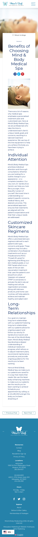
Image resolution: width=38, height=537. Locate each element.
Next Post (29, 413)
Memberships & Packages (19, 513)
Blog (19, 451)
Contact (19, 448)
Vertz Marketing (19, 529)
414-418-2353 (19, 481)
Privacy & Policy (19, 457)
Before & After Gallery (19, 510)
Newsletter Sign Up (19, 454)
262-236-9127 (19, 469)
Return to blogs (19, 35)
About (19, 507)
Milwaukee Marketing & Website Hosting (17, 527)
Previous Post (10, 413)
